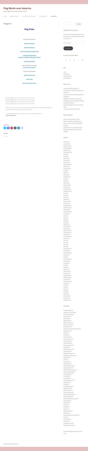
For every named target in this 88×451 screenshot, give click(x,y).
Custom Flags (43, 16)
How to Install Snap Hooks (29, 83)
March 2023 (66, 158)
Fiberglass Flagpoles (29, 43)
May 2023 (65, 154)
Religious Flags (67, 411)
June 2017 (65, 195)
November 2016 (67, 207)
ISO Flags (65, 384)
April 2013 (65, 267)
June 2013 (65, 265)
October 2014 (66, 250)
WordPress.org (67, 78)
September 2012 (67, 281)
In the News (66, 378)
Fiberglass (65, 347)
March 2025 (66, 142)
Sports (65, 417)
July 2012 (65, 285)
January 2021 (66, 162)
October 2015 (66, 234)
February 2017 (67, 201)
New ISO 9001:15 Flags (74, 119)
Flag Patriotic (66, 351)
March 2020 (66, 166)
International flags (68, 380)
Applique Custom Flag (69, 312)
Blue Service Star (67, 324)
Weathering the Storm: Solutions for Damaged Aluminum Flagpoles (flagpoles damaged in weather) (73, 100)
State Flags (66, 419)
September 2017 (67, 191)
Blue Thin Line (67, 326)
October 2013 (66, 261)
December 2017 (67, 189)
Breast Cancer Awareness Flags (71, 328)
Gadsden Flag (66, 363)
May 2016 (65, 220)
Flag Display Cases (68, 349)
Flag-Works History (68, 353)
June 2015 (65, 242)
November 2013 (67, 259)
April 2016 (65, 222)
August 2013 (66, 263)
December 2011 (67, 300)
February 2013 (67, 271)
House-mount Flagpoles (29, 67)
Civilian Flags (66, 337)
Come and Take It (67, 339)
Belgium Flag (66, 320)
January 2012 (66, 298)
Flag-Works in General (69, 355)
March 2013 (66, 269)
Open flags (66, 400)
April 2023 (65, 156)
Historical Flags (67, 374)
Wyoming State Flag (68, 425)
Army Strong (66, 316)
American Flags (14, 16)
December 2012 (67, 275)
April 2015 (65, 246)
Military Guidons (67, 392)
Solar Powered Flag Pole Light (70, 415)
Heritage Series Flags (68, 372)
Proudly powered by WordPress (10, 443)
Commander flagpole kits (29, 55)
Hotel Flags (66, 376)
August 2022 (66, 160)
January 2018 (66, 187)
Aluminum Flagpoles (29, 47)
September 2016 (67, 211)
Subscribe (68, 48)
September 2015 (67, 236)
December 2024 (67, 146)
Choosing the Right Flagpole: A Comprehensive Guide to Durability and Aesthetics (73, 90)
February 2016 (67, 226)
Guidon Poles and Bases (69, 370)
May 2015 (65, 244)
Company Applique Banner (75, 121)
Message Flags (67, 388)
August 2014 (66, 255)
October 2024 (66, 150)
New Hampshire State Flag (70, 398)
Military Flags (66, 390)
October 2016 (66, 209)
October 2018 (66, 176)
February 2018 (67, 185)
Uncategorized (67, 423)
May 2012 (65, 289)
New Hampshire (67, 396)
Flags (64, 359)
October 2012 (66, 279)
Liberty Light (29, 79)
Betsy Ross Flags (67, 322)
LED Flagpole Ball (67, 386)
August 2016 (66, 213)
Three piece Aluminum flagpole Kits (29, 51)
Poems (65, 404)
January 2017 (66, 203)
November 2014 (67, 248)
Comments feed (67, 76)
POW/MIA (65, 407)
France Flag (66, 361)
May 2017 (65, 197)
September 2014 (67, 252)
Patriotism (66, 402)
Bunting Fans (66, 331)
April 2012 (65, 291)
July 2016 (65, 215)
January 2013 (66, 273)
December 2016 (67, 205)
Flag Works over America (17, 8)
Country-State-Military (28, 16)
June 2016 (65, 218)
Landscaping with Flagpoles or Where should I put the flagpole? (72, 129)
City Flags (65, 335)
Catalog (65, 333)
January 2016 (66, 228)
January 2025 (66, 144)
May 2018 (65, 181)
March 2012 (66, 294)
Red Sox (65, 409)
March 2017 (66, 199)
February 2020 (67, 168)
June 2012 (65, 287)
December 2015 (67, 230)
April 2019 (65, 172)
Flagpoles (54, 16)
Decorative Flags (67, 345)
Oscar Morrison (67, 127)
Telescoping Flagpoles (29, 61)
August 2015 (66, 238)
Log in (65, 72)
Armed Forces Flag (68, 314)
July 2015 (65, 240)
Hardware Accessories (29, 75)
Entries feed (66, 74)
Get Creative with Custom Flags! (71, 109)
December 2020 (67, 164)
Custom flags (66, 343)
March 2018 (66, 183)
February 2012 (67, 296)
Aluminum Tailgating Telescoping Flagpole (29, 57)
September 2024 (67, 152)
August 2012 (66, 283)
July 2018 (65, 178)
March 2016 (66, 224)
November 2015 (67, 232)
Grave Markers (67, 367)
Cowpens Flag (66, 341)
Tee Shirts (65, 421)
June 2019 (65, 170)
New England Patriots (68, 394)
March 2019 (66, 174)
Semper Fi (65, 413)
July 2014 (65, 257)
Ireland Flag (66, 382)
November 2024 (67, 148)
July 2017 (65, 193)
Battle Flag (66, 318)
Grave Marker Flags (68, 365)
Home (5, 16)
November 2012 (67, 277)
